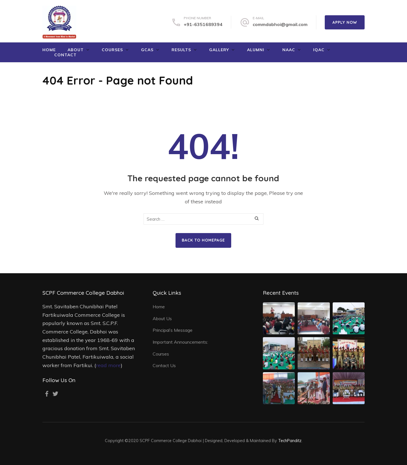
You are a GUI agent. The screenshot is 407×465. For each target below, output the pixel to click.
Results (181, 49)
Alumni (255, 49)
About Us (162, 318)
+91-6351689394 (203, 24)
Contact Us (164, 365)
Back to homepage (203, 240)
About (76, 49)
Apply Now (344, 22)
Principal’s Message (172, 330)
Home (49, 49)
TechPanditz (290, 440)
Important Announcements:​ (180, 342)
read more (108, 365)
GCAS (147, 49)
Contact (65, 54)
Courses (112, 49)
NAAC (288, 49)
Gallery (219, 49)
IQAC (318, 49)
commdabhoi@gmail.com (280, 24)
